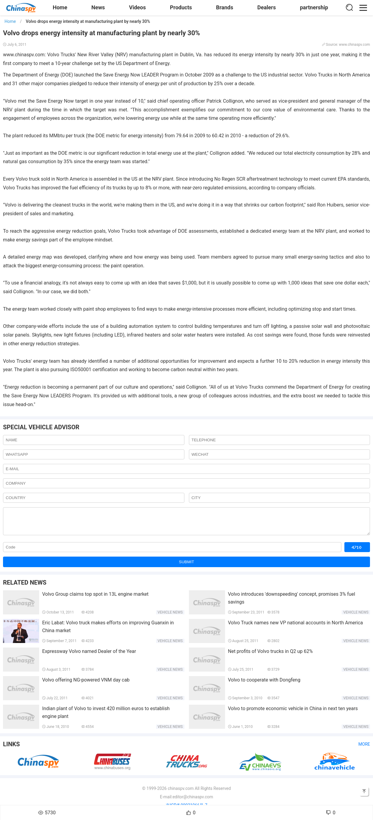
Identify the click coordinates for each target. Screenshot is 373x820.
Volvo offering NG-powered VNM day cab (86, 684)
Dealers (266, 7)
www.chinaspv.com (24, 54)
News (98, 7)
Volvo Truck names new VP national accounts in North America (295, 627)
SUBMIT (186, 566)
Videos (137, 7)
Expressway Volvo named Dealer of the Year (89, 656)
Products (181, 7)
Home (60, 7)
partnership (314, 7)
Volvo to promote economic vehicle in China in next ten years (293, 713)
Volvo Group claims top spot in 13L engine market (95, 598)
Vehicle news (170, 617)
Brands (224, 7)
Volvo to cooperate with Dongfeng (264, 684)
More (364, 748)
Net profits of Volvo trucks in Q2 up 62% (270, 656)
